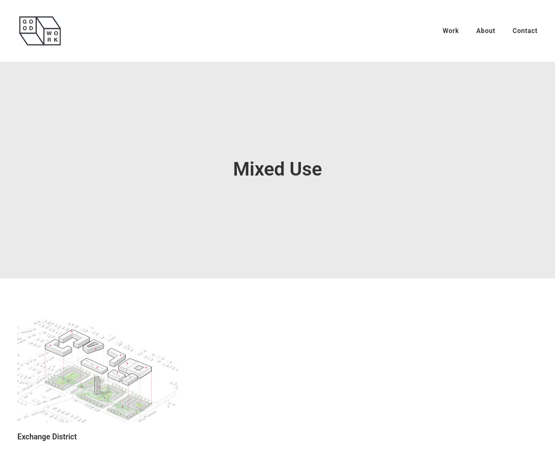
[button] (97, 360)
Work (451, 31)
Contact (525, 31)
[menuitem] (455, 31)
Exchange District (47, 427)
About (485, 31)
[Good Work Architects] (40, 31)
